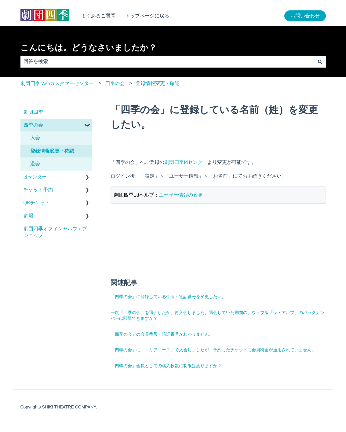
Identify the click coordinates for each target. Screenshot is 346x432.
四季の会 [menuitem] (33, 124)
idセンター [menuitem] (35, 176)
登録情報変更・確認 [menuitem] (52, 150)
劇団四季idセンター (185, 162)
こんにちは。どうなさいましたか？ (88, 47)
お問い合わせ (305, 15)
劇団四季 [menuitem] (33, 112)
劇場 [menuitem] (28, 215)
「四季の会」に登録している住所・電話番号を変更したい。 (168, 297)
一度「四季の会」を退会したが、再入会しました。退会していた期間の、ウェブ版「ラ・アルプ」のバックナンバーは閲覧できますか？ (217, 316)
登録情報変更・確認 (158, 83)
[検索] (320, 61)
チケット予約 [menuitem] (38, 189)
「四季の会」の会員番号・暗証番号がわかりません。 (162, 334)
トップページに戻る (147, 15)
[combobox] (167, 61)
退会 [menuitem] (35, 163)
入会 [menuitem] (35, 137)
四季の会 (115, 83)
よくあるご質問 (98, 15)
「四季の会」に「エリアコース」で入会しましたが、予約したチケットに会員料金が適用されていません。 (213, 350)
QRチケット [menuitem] (37, 202)
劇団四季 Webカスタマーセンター (57, 83)
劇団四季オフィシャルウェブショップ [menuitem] (55, 232)
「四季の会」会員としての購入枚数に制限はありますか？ (166, 366)
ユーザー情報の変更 (181, 195)
